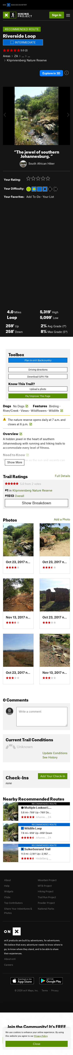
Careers (8, 964)
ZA (16, 56)
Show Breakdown (36, 503)
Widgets (8, 891)
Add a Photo (62, 519)
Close (36, 1043)
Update (54, 753)
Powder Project (46, 902)
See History (49, 757)
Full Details (62, 476)
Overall (19, 496)
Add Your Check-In (52, 776)
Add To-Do (33, 196)
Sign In (56, 15)
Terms (45, 990)
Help (6, 885)
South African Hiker (41, 163)
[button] (7, 116)
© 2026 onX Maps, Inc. (26, 990)
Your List (48, 196)
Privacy (55, 990)
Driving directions (37, 369)
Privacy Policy (40, 1036)
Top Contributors (13, 902)
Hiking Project (45, 891)
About (7, 880)
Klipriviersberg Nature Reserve (27, 60)
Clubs (7, 897)
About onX (10, 958)
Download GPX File (37, 376)
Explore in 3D (51, 73)
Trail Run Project (47, 897)
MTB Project (45, 885)
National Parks (46, 908)
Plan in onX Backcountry (38, 360)
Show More (14, 462)
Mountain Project (47, 880)
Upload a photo (38, 389)
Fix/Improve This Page (37, 396)
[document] (36, 1039)
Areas (6, 56)
